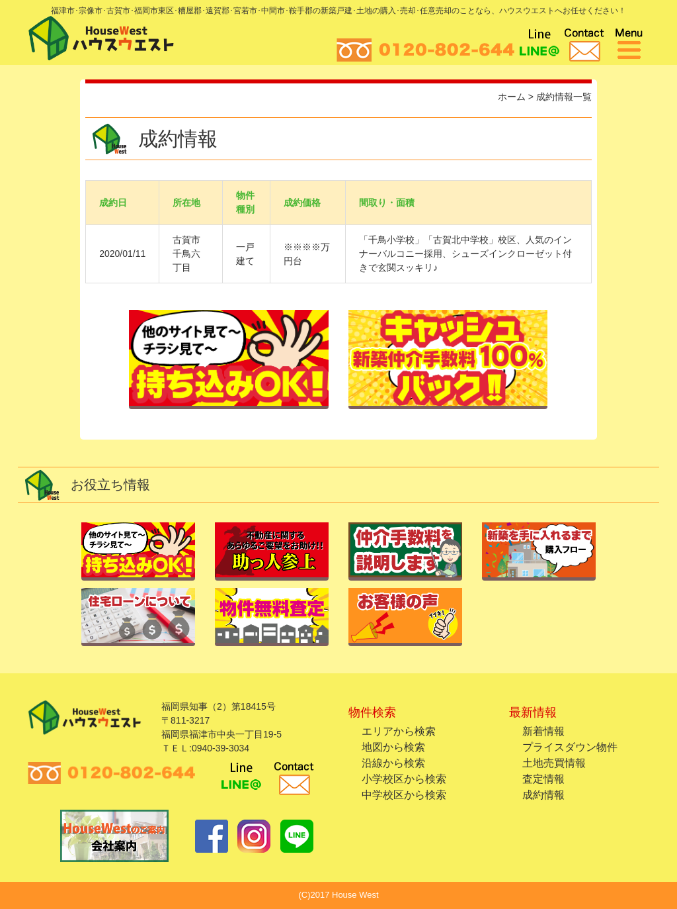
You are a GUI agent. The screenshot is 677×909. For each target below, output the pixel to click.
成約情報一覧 (564, 96)
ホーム (512, 96)
